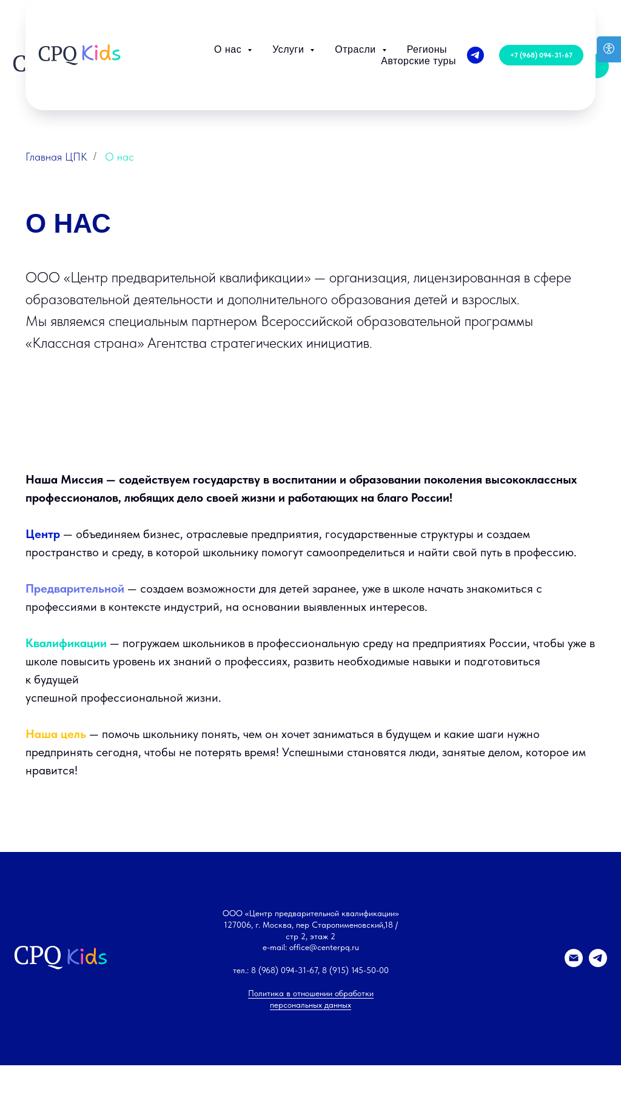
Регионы (427, 6)
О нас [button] (229, 6)
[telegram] (475, 11)
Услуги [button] (289, 6)
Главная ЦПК (56, 156)
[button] (541, 11)
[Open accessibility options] (609, 49)
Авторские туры (418, 17)
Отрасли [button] (356, 6)
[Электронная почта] (574, 1079)
